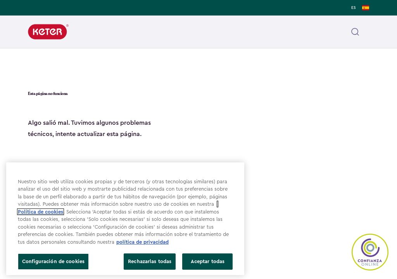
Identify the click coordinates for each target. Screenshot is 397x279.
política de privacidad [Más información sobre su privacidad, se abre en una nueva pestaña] (142, 242)
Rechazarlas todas (149, 261)
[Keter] (48, 31)
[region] (125, 218)
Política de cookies (40, 211)
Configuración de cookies (53, 261)
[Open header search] (355, 31)
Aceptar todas (208, 261)
